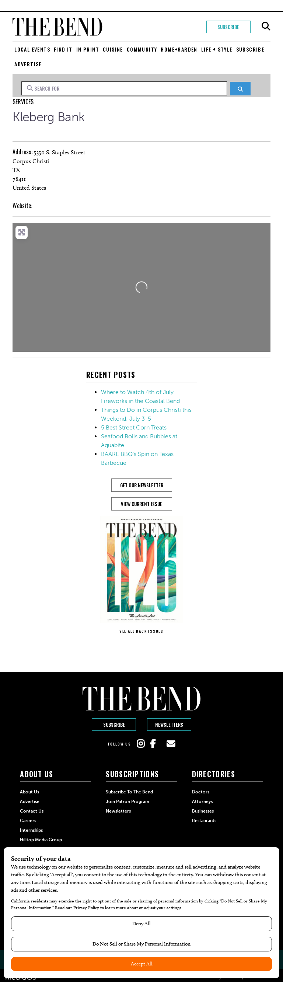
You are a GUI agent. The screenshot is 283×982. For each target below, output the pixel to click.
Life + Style (217, 49)
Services (23, 101)
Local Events (32, 49)
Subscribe (228, 27)
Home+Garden (179, 49)
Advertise (28, 64)
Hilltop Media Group (41, 839)
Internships (31, 830)
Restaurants (204, 820)
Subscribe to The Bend (129, 792)
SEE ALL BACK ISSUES (141, 631)
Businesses (203, 811)
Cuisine (113, 49)
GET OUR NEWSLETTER (141, 485)
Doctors (200, 792)
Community (142, 49)
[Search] (240, 88)
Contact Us (31, 811)
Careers (28, 820)
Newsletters (169, 724)
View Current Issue (141, 504)
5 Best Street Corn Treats (134, 427)
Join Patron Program (127, 801)
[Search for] (124, 88)
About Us (29, 792)
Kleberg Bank (48, 116)
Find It (63, 49)
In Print (87, 49)
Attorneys (202, 801)
